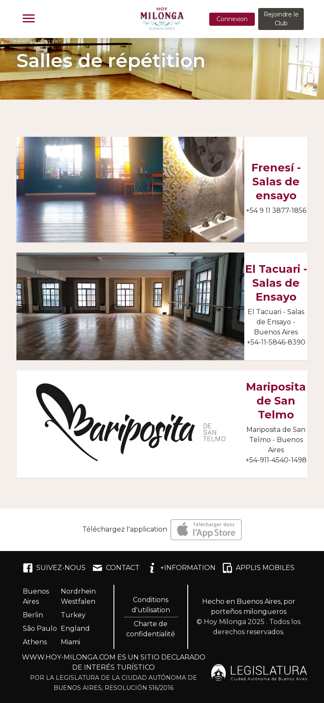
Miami (70, 642)
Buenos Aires (36, 596)
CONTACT (116, 568)
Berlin (33, 615)
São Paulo (40, 628)
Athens (35, 642)
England (75, 628)
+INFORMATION (181, 568)
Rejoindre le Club (281, 19)
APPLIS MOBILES (258, 568)
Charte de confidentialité (150, 629)
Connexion (232, 19)
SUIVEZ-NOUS (54, 568)
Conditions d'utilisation (151, 605)
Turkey (73, 615)
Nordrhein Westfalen (78, 596)
